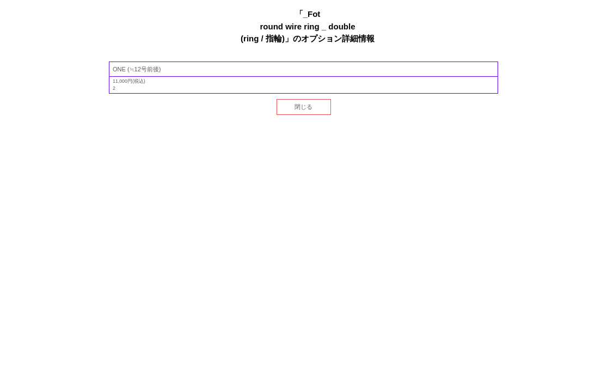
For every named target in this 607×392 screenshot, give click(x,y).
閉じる (303, 106)
